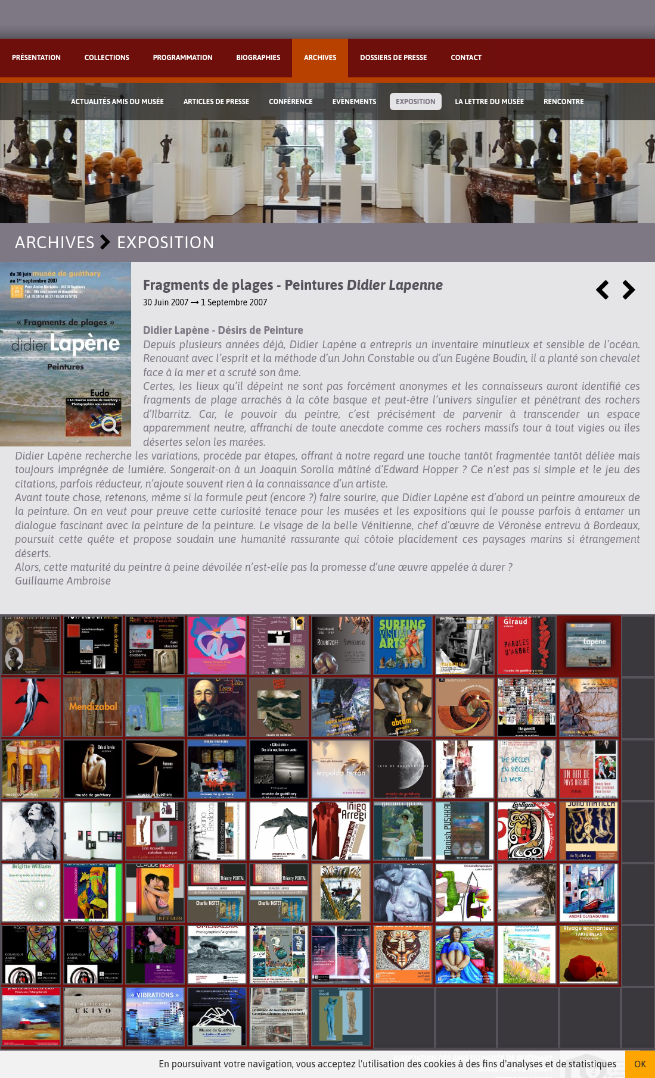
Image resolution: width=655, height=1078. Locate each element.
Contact (466, 58)
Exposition (415, 102)
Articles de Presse (216, 102)
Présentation (36, 58)
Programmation (183, 58)
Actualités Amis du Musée (117, 102)
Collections (107, 58)
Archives (320, 58)
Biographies (259, 58)
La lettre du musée (489, 102)
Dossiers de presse (393, 58)
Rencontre (564, 102)
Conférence (291, 102)
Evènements (355, 102)
